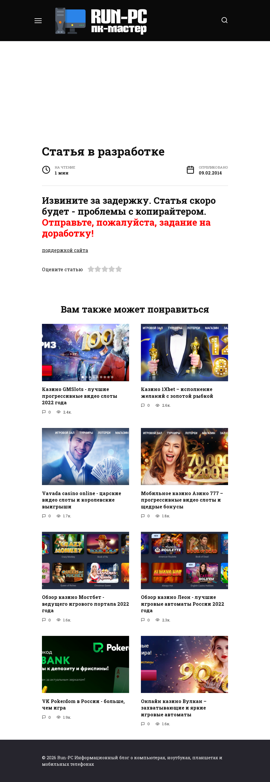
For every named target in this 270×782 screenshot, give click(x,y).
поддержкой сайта (65, 250)
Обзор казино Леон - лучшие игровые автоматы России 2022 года (182, 603)
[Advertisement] (135, 91)
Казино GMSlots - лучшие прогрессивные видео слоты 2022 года (79, 395)
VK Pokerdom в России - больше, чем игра (83, 704)
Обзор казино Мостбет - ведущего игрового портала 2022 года (85, 603)
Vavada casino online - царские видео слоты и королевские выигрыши (81, 499)
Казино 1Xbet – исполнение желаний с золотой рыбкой (177, 392)
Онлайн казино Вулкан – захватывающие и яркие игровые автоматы (173, 707)
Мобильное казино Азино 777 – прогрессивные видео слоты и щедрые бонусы (182, 499)
